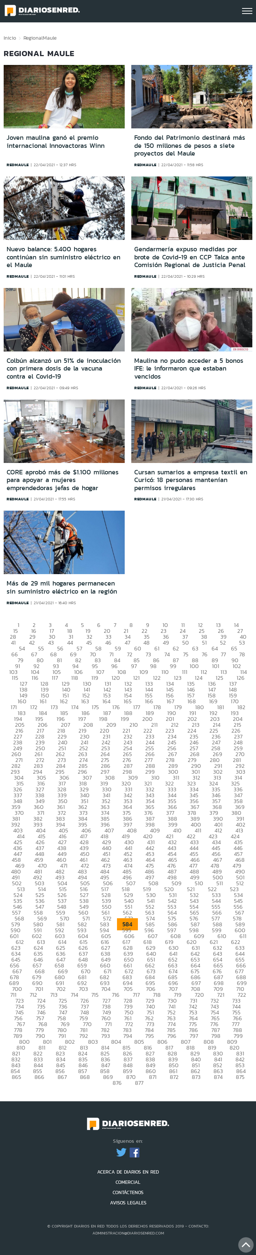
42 (32, 642)
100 (194, 666)
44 (70, 642)
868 (85, 1077)
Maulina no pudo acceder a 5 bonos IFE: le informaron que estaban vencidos (188, 368)
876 (117, 1083)
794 (127, 1036)
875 (240, 1077)
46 (108, 642)
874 (218, 1077)
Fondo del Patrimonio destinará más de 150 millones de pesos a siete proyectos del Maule (189, 145)
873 (196, 1077)
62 (176, 648)
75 (186, 654)
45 (89, 642)
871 (153, 1077)
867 (62, 1077)
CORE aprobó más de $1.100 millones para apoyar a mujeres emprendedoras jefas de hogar (62, 480)
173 (54, 707)
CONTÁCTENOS (128, 1192)
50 (185, 642)
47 (127, 642)
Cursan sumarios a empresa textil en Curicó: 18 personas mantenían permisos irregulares (190, 480)
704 (105, 989)
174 (74, 707)
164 (106, 701)
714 (74, 995)
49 (166, 642)
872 (174, 1077)
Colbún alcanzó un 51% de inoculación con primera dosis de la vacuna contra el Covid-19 (64, 368)
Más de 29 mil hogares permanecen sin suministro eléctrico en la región (62, 587)
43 (51, 642)
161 (43, 701)
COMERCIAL (128, 1182)
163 (85, 701)
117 (55, 678)
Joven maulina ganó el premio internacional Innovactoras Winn (56, 141)
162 (64, 701)
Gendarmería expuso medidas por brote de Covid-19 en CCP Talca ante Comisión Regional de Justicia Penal (189, 257)
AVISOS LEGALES (128, 1202)
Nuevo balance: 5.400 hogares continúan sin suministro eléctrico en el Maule (63, 257)
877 (139, 1083)
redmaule (18, 165)
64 (215, 648)
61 (157, 648)
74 (167, 654)
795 (149, 1036)
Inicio (10, 37)
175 (95, 707)
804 (116, 1042)
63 (195, 648)
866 (39, 1077)
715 (95, 995)
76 (205, 654)
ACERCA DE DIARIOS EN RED (128, 1171)
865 (16, 1077)
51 (204, 642)
